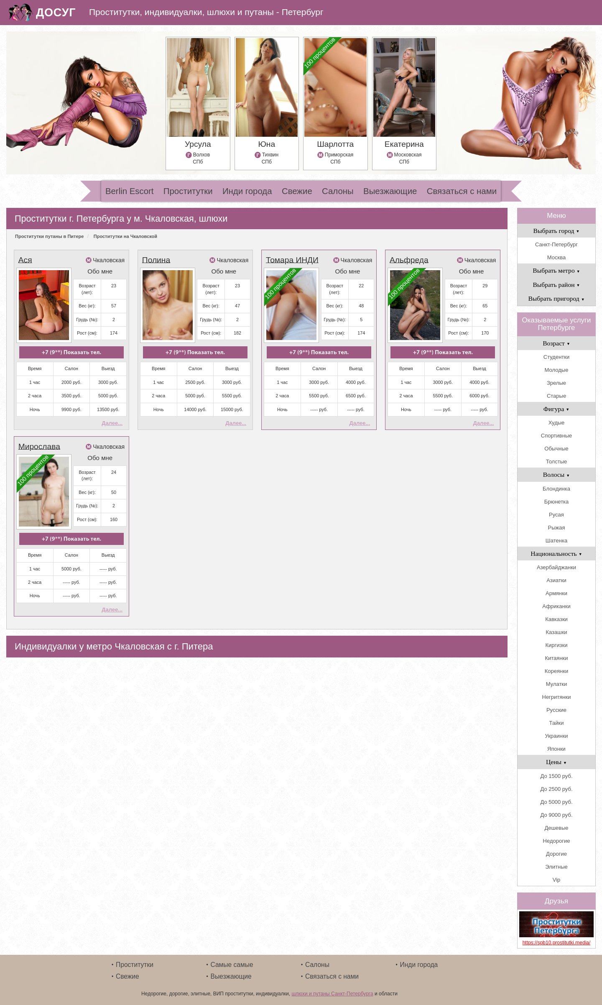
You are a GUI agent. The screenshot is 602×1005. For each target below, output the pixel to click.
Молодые (557, 370)
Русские (556, 710)
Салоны (338, 191)
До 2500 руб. (556, 789)
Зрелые (556, 383)
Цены (556, 761)
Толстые (556, 461)
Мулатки (556, 684)
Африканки (556, 606)
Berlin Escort (129, 191)
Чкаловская (109, 260)
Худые (556, 422)
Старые (556, 396)
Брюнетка (556, 502)
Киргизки (557, 645)
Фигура (556, 408)
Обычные (556, 448)
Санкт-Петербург (556, 244)
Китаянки (556, 658)
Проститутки (188, 191)
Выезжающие (390, 191)
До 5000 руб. (556, 802)
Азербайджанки (556, 567)
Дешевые (556, 828)
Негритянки (556, 697)
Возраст (556, 343)
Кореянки (556, 671)
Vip (557, 880)
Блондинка (556, 489)
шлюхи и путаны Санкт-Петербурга (332, 994)
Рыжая (556, 527)
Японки (556, 749)
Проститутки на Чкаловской (125, 236)
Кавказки (556, 619)
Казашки (556, 632)
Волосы (556, 474)
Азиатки (556, 580)
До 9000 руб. (556, 815)
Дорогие (556, 854)
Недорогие (556, 841)
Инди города (247, 191)
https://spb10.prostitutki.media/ (557, 943)
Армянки (556, 593)
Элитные (556, 867)
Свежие (297, 191)
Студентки (556, 357)
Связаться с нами (462, 191)
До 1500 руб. (556, 776)
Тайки (556, 723)
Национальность (556, 553)
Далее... (112, 423)
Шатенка (556, 540)
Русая (556, 514)
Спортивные (556, 435)
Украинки (556, 736)
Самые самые (232, 964)
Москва (556, 257)
